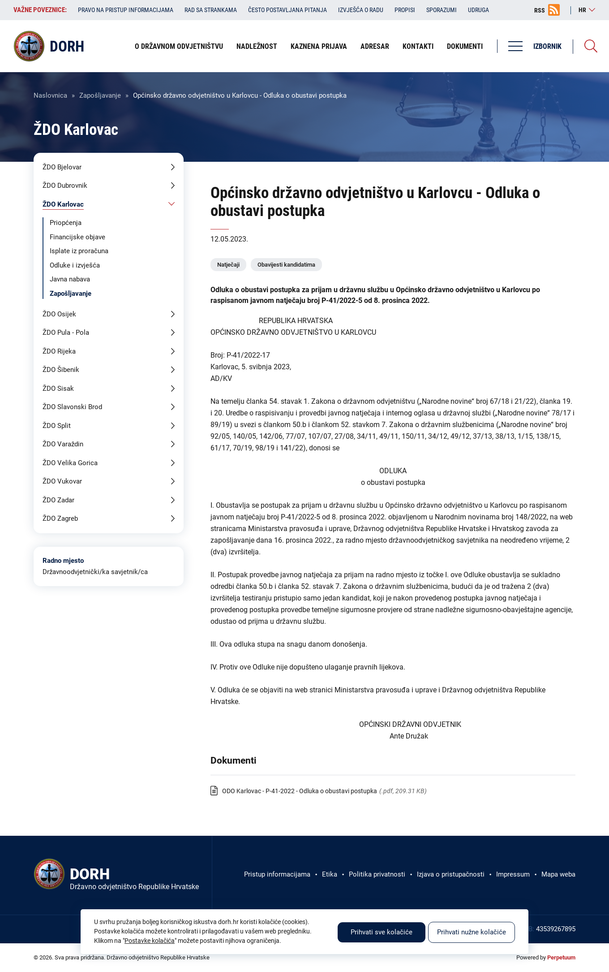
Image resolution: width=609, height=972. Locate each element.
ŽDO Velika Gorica (70, 463)
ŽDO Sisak (58, 388)
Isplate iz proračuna (79, 251)
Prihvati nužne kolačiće (471, 932)
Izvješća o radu (360, 9)
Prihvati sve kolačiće (381, 932)
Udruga (478, 9)
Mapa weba (558, 874)
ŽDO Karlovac (63, 204)
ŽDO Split (57, 426)
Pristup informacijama (277, 874)
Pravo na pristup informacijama (125, 9)
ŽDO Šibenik (61, 370)
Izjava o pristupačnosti (451, 874)
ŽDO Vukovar (62, 481)
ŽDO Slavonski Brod (72, 407)
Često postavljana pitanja (287, 9)
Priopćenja (65, 223)
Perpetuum (561, 957)
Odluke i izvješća (75, 265)
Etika (329, 874)
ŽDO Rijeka (59, 351)
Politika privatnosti (377, 874)
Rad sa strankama (210, 9)
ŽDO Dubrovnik (65, 185)
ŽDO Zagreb (60, 518)
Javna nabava (70, 279)
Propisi (405, 9)
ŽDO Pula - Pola (66, 332)
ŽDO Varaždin (63, 444)
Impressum (513, 874)
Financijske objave (77, 237)
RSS (539, 10)
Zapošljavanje (100, 95)
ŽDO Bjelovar (62, 167)
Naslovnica (50, 95)
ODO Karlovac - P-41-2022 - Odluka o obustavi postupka (299, 791)
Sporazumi (441, 9)
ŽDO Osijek (59, 314)
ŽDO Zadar (58, 500)
